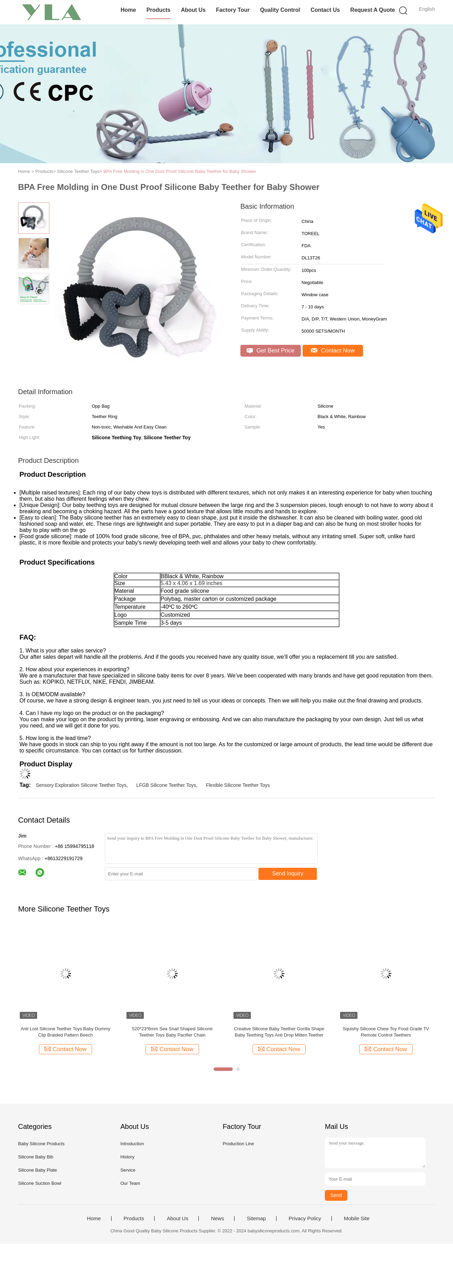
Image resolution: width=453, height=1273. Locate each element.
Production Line (238, 1143)
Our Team (130, 1183)
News (217, 1218)
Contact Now (333, 350)
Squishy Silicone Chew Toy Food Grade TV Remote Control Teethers (386, 1032)
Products (158, 10)
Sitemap (256, 1218)
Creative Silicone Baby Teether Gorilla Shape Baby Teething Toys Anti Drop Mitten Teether (279, 1032)
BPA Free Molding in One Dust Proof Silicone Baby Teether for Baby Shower (180, 171)
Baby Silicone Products (41, 1143)
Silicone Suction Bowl (39, 1183)
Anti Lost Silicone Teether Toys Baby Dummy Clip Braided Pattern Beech (65, 1032)
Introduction (132, 1143)
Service (127, 1170)
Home (128, 10)
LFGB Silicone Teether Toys (166, 785)
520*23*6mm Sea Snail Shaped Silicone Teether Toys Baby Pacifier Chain (172, 1032)
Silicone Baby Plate (37, 1170)
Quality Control (280, 10)
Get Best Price (270, 350)
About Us (193, 10)
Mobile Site (357, 1218)
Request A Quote (372, 10)
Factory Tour (233, 10)
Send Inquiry (288, 873)
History (127, 1156)
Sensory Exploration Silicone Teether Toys (81, 785)
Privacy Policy (305, 1218)
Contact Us (325, 10)
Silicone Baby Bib (35, 1156)
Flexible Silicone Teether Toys (238, 785)
